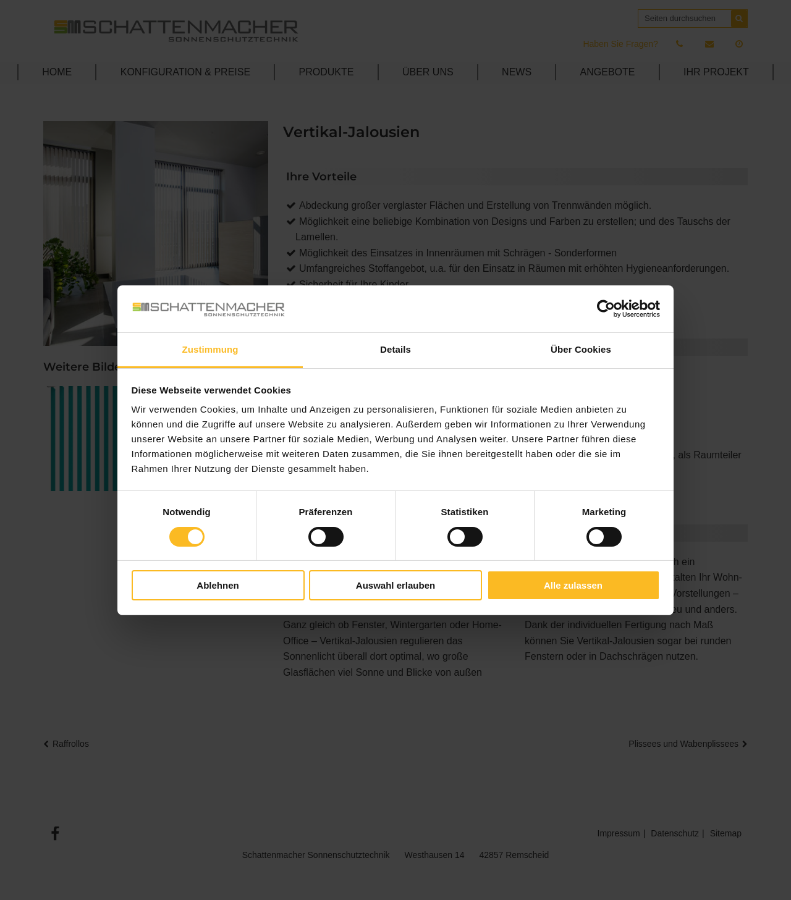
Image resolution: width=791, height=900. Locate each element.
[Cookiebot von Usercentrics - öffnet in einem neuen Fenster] (606, 309)
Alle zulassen (573, 585)
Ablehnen (218, 585)
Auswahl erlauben (395, 585)
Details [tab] (395, 349)
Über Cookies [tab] (581, 349)
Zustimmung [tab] (210, 349)
